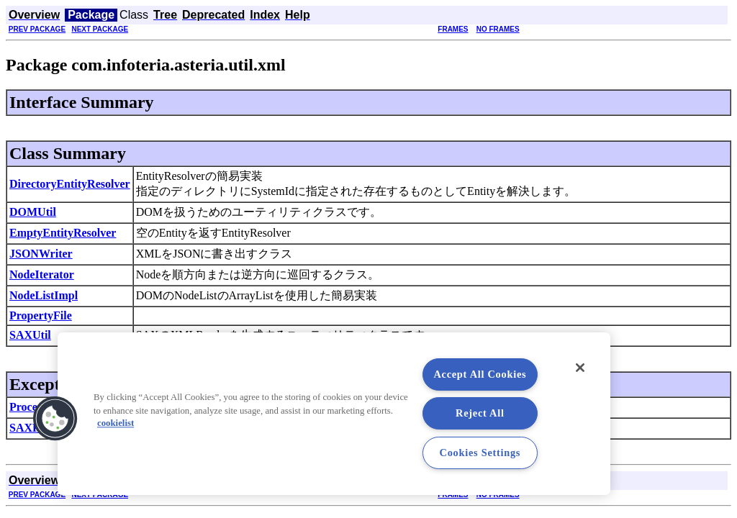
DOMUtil (32, 212)
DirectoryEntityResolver (69, 184)
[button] (55, 419)
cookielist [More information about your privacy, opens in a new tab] (115, 424)
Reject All (480, 413)
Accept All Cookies (479, 374)
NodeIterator (41, 274)
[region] (334, 413)
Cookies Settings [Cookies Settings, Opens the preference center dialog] (480, 452)
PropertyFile (40, 315)
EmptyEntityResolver (62, 233)
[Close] (580, 367)
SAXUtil (30, 335)
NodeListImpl (43, 295)
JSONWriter (41, 253)
